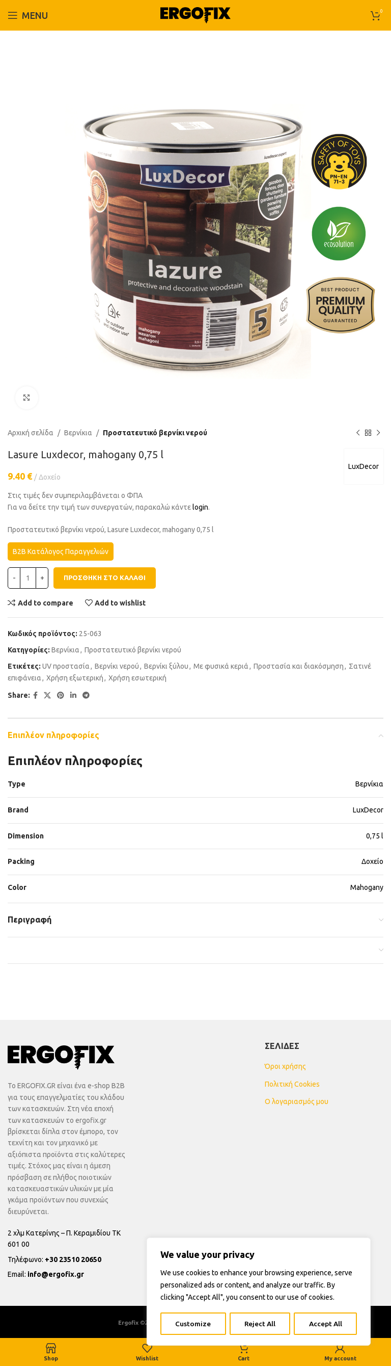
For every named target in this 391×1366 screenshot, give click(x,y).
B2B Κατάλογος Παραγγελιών (60, 551)
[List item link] (67, 1259)
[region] (259, 1292)
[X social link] (47, 695)
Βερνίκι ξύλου (166, 666)
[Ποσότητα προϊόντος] (28, 578)
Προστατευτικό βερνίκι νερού (155, 433)
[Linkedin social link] (73, 695)
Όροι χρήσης (285, 1066)
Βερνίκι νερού (117, 666)
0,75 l (374, 836)
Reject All (259, 1324)
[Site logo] (195, 15)
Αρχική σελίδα (30, 433)
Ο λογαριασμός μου (296, 1101)
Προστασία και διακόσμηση (299, 666)
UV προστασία (66, 666)
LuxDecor (363, 466)
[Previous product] (358, 433)
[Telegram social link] (86, 695)
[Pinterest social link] (60, 695)
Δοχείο (372, 861)
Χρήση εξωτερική (74, 678)
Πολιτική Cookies (292, 1084)
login (200, 507)
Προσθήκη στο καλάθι (105, 577)
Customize (192, 1324)
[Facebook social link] (35, 695)
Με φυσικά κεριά (220, 666)
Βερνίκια (78, 433)
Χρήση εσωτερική (137, 678)
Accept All (326, 1324)
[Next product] (378, 433)
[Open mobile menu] (28, 15)
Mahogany (366, 887)
